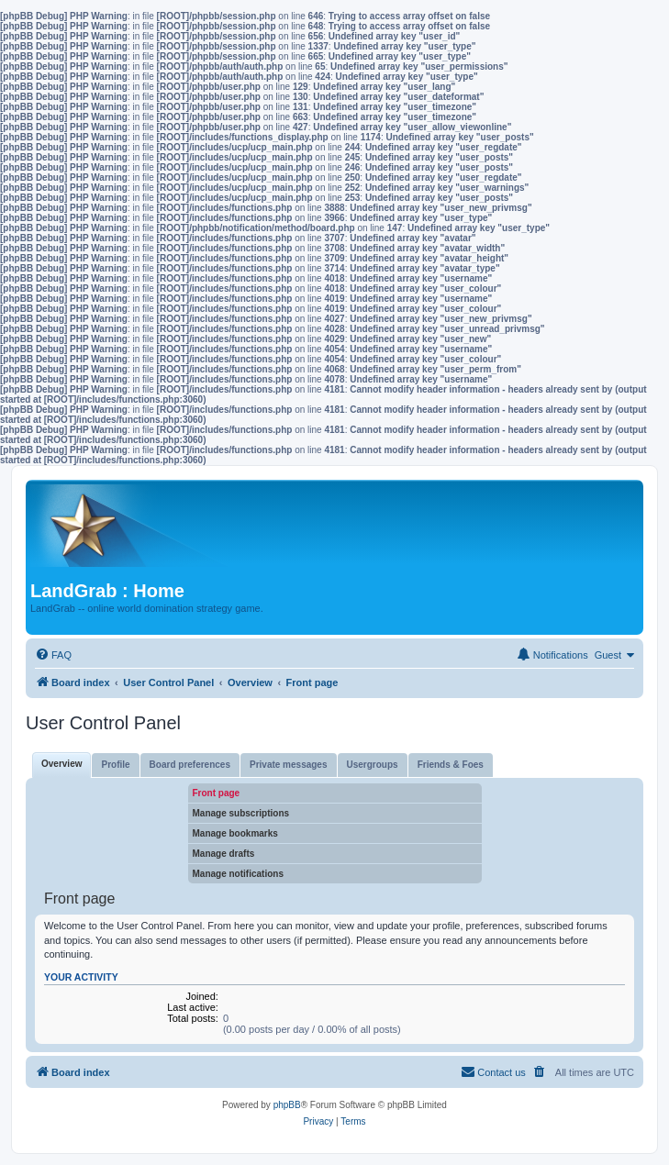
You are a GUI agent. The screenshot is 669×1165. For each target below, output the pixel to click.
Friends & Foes (451, 765)
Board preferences (190, 765)
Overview (61, 764)
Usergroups (372, 765)
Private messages (289, 765)
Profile (115, 765)
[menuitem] (53, 655)
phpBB (287, 1105)
